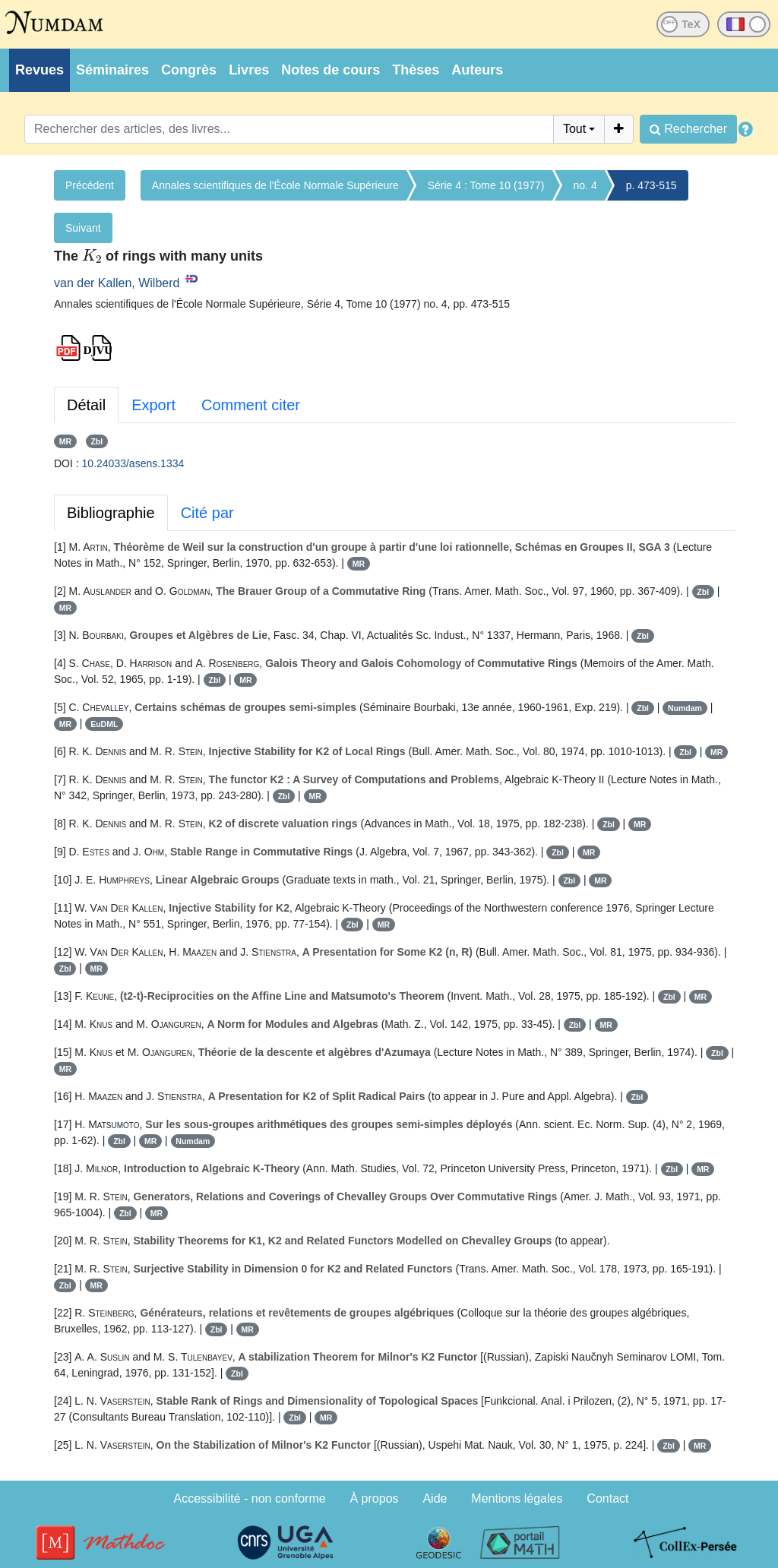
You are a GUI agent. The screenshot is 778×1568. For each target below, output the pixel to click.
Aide (434, 1498)
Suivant (83, 228)
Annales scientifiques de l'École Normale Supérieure (275, 185)
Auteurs (477, 69)
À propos (374, 1498)
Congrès (189, 69)
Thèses (415, 69)
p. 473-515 (651, 185)
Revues (39, 69)
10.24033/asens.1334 (133, 463)
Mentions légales (516, 1498)
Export (153, 405)
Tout (574, 128)
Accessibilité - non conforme (250, 1498)
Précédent (89, 185)
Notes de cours (330, 69)
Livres (249, 69)
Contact (607, 1498)
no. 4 (585, 185)
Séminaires (112, 69)
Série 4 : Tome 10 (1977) (486, 185)
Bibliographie (111, 512)
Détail (86, 405)
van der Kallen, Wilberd (116, 283)
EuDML (104, 724)
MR (65, 441)
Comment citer (250, 405)
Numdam (685, 708)
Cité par (207, 512)
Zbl (96, 441)
